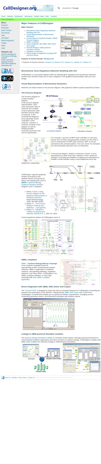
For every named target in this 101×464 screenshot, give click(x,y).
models (36, 16)
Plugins (4, 43)
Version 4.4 (49, 62)
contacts (54, 16)
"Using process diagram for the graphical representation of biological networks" (37, 195)
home (3, 16)
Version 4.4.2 (49, 59)
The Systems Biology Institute (9, 57)
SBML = (39, 263)
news (42, 16)
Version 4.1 (69, 62)
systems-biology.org (8, 54)
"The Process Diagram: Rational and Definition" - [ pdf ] (36, 206)
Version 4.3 (87, 62)
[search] (77, 8)
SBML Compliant (33, 42)
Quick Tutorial (6, 30)
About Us (7, 377)
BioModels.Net (6, 65)
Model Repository (7, 40)
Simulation (5, 38)
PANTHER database (8, 63)
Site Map (14, 377)
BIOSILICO (38, 214)
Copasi (85, 292)
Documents (5, 33)
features (10, 16)
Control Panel (30, 290)
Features (4, 25)
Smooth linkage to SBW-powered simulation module (39, 49)
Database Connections (35, 51)
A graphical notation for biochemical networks (36, 212)
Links (3, 48)
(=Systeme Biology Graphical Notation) (31, 184)
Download (5, 28)
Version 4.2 (78, 62)
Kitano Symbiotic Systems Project (7, 61)
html (43, 208)
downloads (19, 16)
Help (3, 35)
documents (28, 16)
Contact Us (31, 377)
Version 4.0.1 (59, 62)
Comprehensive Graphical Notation (39, 38)
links (47, 16)
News (3, 46)
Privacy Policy (22, 377)
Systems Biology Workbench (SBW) (38, 338)
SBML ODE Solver (71, 292)
